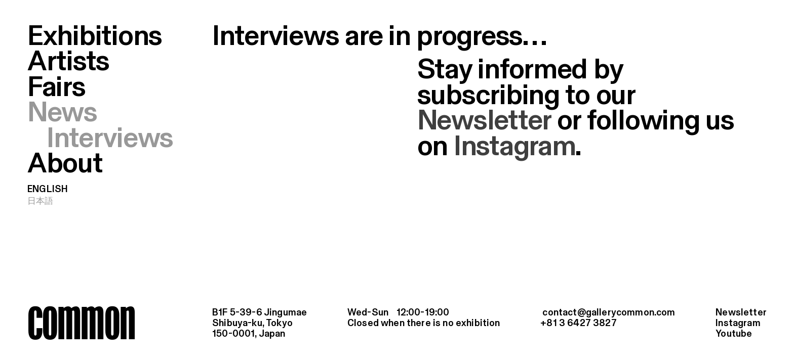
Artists (68, 62)
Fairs (56, 88)
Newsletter (484, 121)
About (65, 164)
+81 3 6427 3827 (578, 323)
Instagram (515, 147)
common (81, 322)
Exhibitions (94, 37)
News (62, 113)
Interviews (110, 139)
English (47, 189)
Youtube (734, 334)
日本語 (40, 201)
